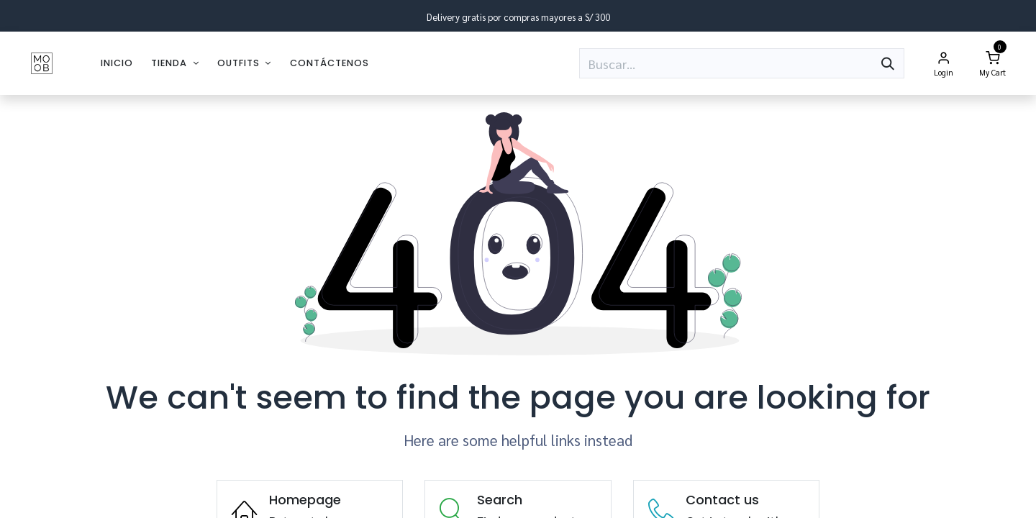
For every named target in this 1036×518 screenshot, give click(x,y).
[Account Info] (943, 63)
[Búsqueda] (888, 63)
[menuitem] (116, 63)
